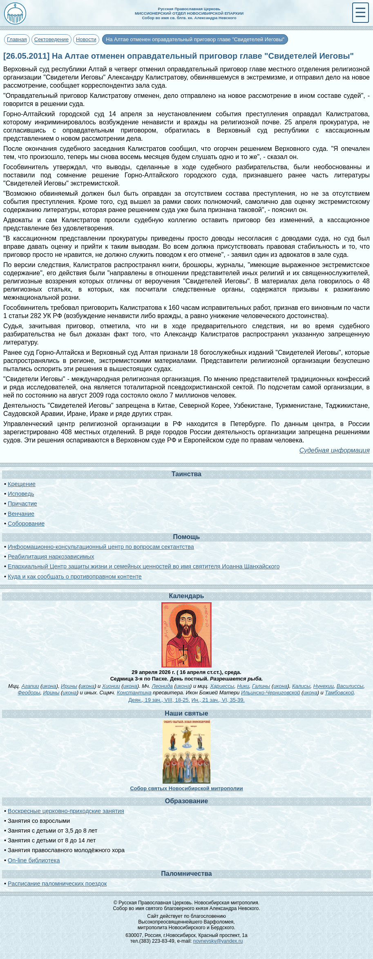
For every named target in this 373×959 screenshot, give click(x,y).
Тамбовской (339, 692)
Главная (17, 39)
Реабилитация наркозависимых (51, 556)
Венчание (21, 513)
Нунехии (323, 686)
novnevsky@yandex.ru (218, 941)
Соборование (26, 523)
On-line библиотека (34, 860)
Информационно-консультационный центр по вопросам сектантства (101, 547)
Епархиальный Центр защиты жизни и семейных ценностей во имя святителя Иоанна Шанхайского (143, 566)
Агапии (30, 686)
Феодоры (29, 692)
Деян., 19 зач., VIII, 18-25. (159, 700)
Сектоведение (51, 39)
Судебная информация (334, 450)
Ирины (69, 686)
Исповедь (21, 494)
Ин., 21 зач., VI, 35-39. (218, 700)
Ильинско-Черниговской (270, 692)
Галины (261, 686)
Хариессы (222, 686)
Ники (243, 686)
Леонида (162, 686)
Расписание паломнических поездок (57, 883)
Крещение (22, 484)
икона (49, 686)
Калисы (301, 686)
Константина (134, 692)
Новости (86, 39)
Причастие (22, 503)
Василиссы (350, 686)
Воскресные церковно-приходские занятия (66, 811)
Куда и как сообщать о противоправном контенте (75, 576)
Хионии (111, 686)
